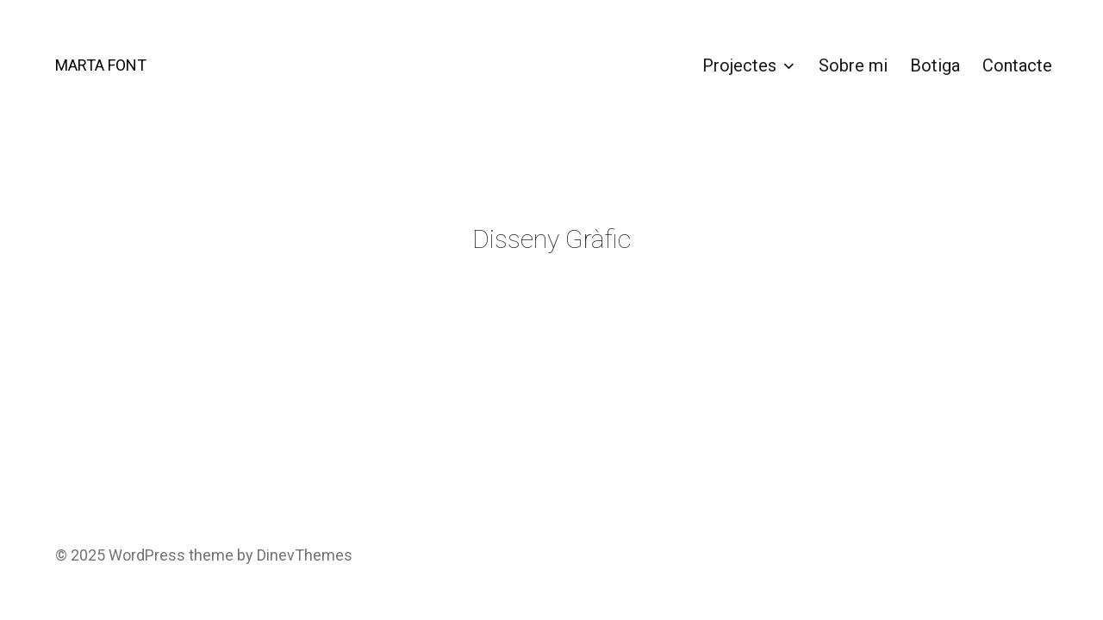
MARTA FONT (100, 65)
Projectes (739, 65)
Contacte (1017, 65)
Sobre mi (853, 65)
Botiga (935, 65)
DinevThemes (302, 555)
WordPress (147, 555)
